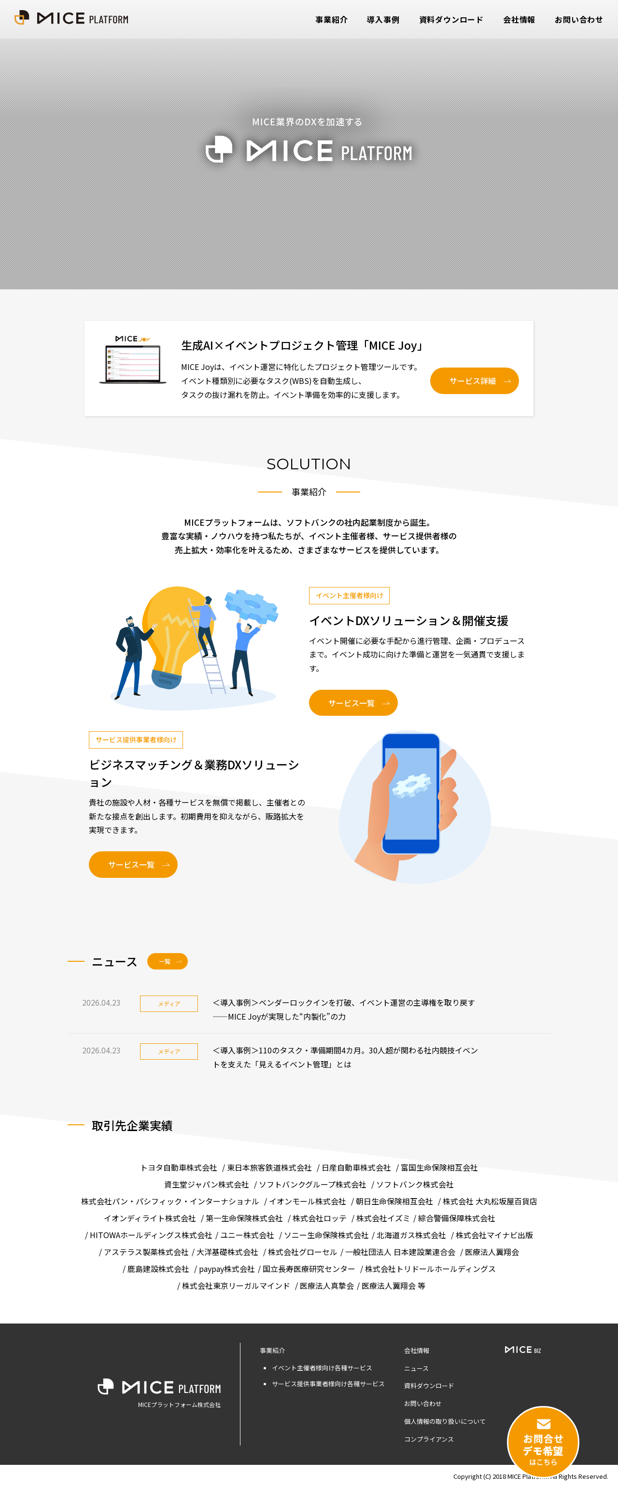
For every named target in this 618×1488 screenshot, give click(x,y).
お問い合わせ (579, 19)
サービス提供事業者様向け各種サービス (328, 1383)
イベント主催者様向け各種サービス (322, 1367)
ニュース (416, 1368)
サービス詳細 (472, 380)
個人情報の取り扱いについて (445, 1421)
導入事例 (383, 19)
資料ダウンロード (451, 19)
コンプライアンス (429, 1439)
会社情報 (519, 19)
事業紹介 (331, 19)
